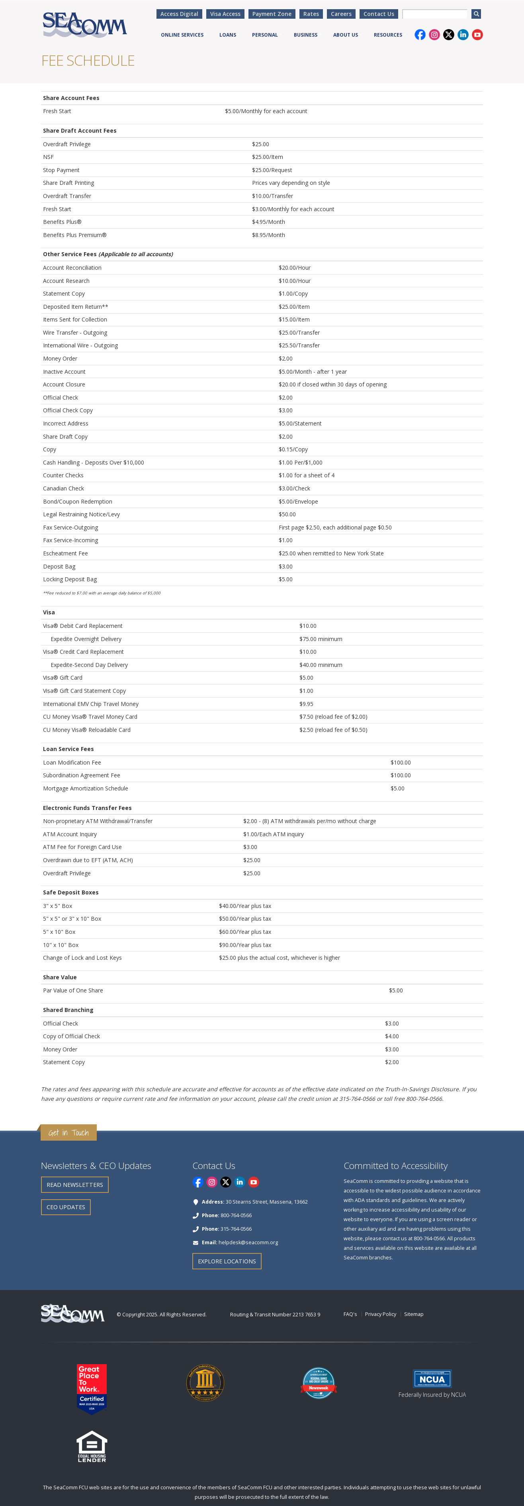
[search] (476, 14)
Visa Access (225, 14)
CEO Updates (66, 1207)
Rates (311, 14)
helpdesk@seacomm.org (248, 1242)
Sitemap (414, 1314)
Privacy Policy (380, 1314)
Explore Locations (227, 1261)
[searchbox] (434, 14)
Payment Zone (271, 14)
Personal (265, 34)
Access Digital (179, 14)
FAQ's (350, 1314)
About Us (345, 34)
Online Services (182, 34)
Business (305, 34)
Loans (227, 34)
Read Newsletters (75, 1184)
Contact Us (379, 14)
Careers (341, 14)
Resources (388, 34)
